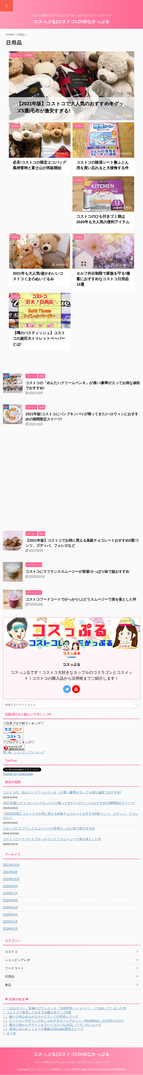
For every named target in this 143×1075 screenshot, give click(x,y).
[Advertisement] (40, 203)
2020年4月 (10, 914)
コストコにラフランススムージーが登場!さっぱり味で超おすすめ (77, 572)
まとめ (9, 1033)
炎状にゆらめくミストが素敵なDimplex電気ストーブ (43, 1029)
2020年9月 (10, 886)
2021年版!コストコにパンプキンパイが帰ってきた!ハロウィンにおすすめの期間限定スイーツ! (69, 803)
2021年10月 (11, 865)
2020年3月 (10, 921)
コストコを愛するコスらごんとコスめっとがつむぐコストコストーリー (71, 1062)
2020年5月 (10, 907)
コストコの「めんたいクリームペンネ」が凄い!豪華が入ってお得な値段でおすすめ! (62, 792)
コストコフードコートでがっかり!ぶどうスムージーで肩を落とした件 (81, 599)
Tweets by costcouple (18, 774)
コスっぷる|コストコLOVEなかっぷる (71, 21)
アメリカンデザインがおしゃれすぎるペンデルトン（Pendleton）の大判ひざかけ (63, 1020)
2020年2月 (10, 928)
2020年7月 (10, 893)
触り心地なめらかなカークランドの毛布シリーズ (40, 1016)
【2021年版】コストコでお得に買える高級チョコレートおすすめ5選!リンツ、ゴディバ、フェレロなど (70, 815)
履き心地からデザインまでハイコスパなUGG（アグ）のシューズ (52, 1024)
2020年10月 (11, 879)
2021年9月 (10, 872)
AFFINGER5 (118, 1069)
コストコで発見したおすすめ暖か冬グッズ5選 (37, 1012)
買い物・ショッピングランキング (23, 752)
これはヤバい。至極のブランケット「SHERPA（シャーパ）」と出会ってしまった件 (64, 1008)
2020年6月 (10, 900)
